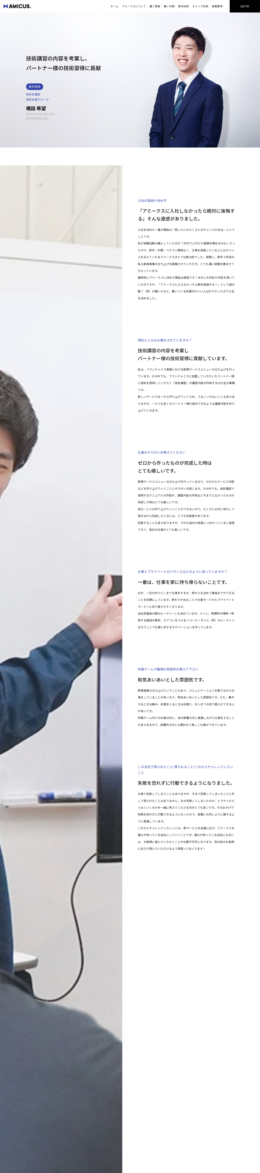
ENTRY (244, 6)
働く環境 (155, 6)
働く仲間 (169, 6)
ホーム (114, 6)
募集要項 (217, 6)
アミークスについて (134, 6)
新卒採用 (183, 6)
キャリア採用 (200, 6)
